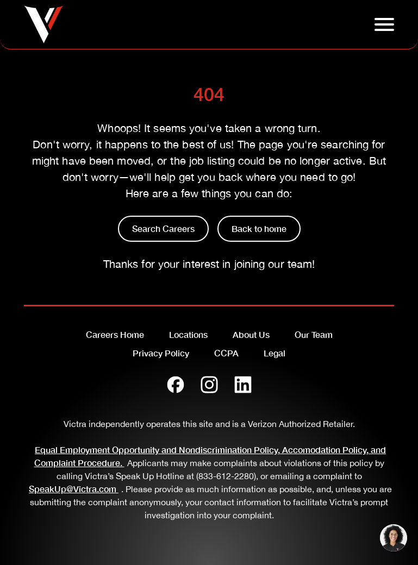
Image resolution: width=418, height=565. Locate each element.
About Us (251, 334)
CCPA (226, 353)
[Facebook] (175, 384)
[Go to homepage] (44, 24)
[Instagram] (209, 384)
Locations (188, 334)
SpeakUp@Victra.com (75, 489)
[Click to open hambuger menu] (384, 24)
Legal (274, 353)
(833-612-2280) (226, 476)
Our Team (314, 334)
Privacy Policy (161, 353)
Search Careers (163, 228)
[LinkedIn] (243, 384)
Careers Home (115, 334)
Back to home (259, 228)
